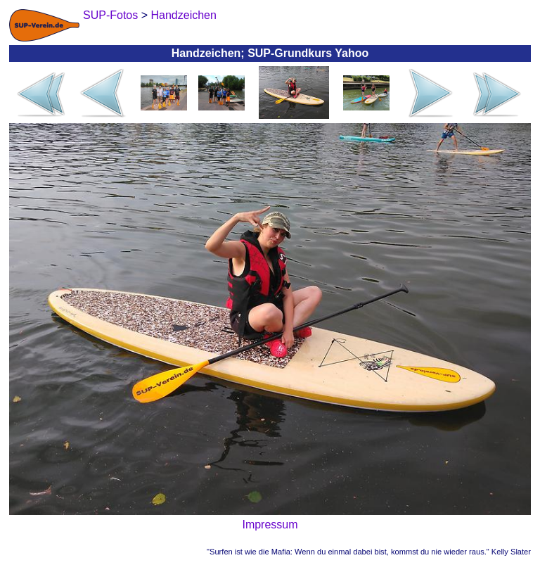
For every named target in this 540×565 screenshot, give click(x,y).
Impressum (269, 525)
